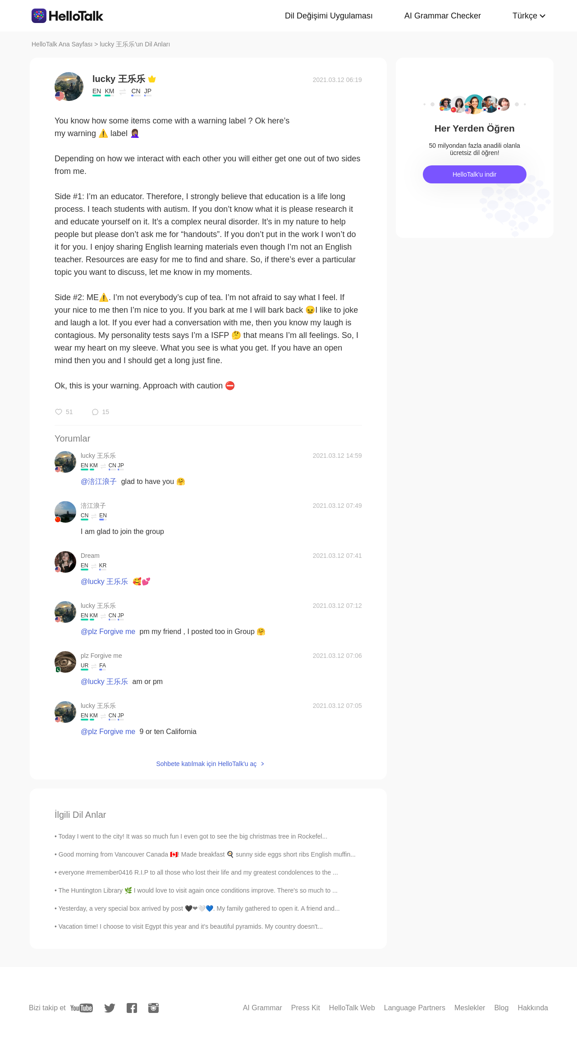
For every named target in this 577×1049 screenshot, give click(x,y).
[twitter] (109, 1008)
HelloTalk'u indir (475, 174)
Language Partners (414, 1008)
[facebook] (132, 1008)
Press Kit (305, 1008)
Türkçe (525, 15)
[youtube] (81, 1008)
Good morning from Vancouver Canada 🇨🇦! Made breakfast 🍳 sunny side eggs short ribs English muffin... (207, 854)
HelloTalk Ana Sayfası (62, 44)
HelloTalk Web (352, 1008)
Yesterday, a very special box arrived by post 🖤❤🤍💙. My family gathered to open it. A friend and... (199, 908)
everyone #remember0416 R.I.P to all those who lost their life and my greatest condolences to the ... (198, 872)
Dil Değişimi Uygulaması (329, 15)
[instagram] (153, 1008)
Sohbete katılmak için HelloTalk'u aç (206, 763)
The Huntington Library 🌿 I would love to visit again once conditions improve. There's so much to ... (198, 890)
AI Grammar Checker (442, 15)
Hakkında (532, 1008)
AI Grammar (262, 1008)
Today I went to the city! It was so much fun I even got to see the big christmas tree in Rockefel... (193, 836)
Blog (501, 1008)
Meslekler (469, 1008)
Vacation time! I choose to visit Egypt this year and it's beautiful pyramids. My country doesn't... (191, 926)
